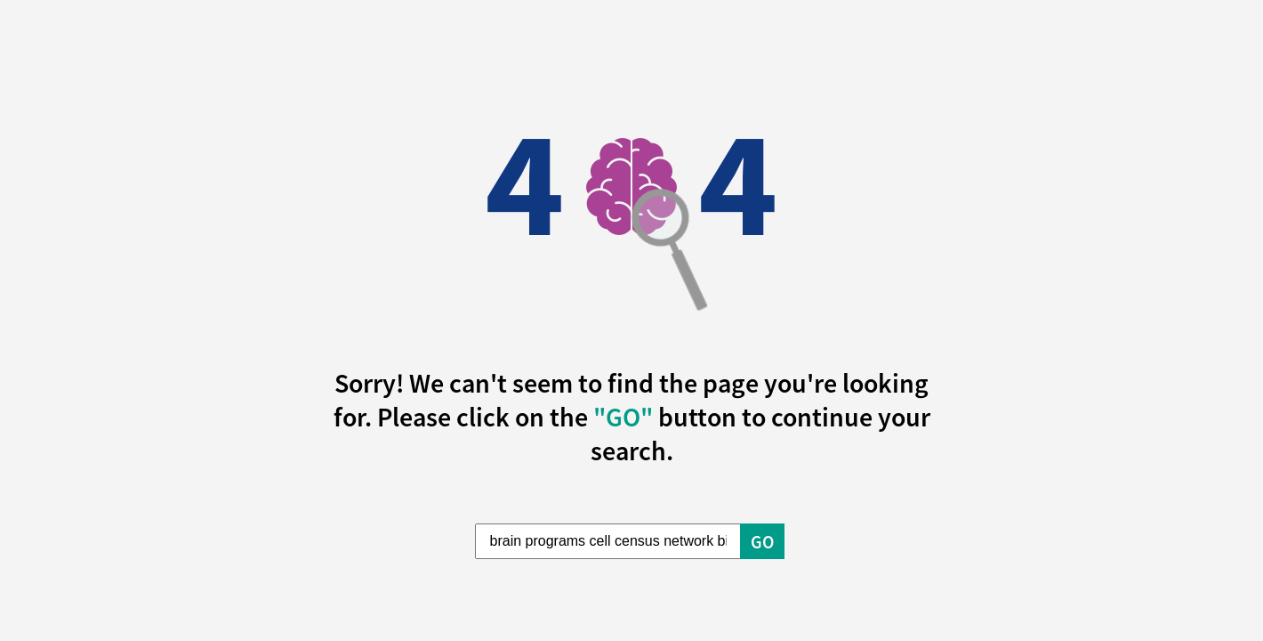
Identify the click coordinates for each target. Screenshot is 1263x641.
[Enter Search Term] (608, 541)
